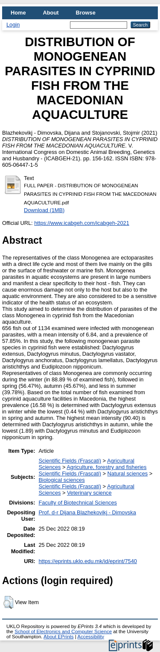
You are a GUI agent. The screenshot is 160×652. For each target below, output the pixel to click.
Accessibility (90, 636)
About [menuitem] (51, 12)
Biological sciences (62, 480)
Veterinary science (89, 493)
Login (13, 24)
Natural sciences (128, 473)
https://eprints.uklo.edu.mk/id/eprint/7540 (88, 561)
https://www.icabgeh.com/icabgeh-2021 (81, 223)
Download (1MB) (44, 210)
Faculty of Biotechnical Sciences (78, 502)
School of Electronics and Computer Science (63, 631)
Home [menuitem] (18, 12)
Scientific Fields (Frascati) (70, 460)
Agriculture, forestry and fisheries (106, 467)
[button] (8, 602)
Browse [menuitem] (86, 12)
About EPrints (58, 636)
